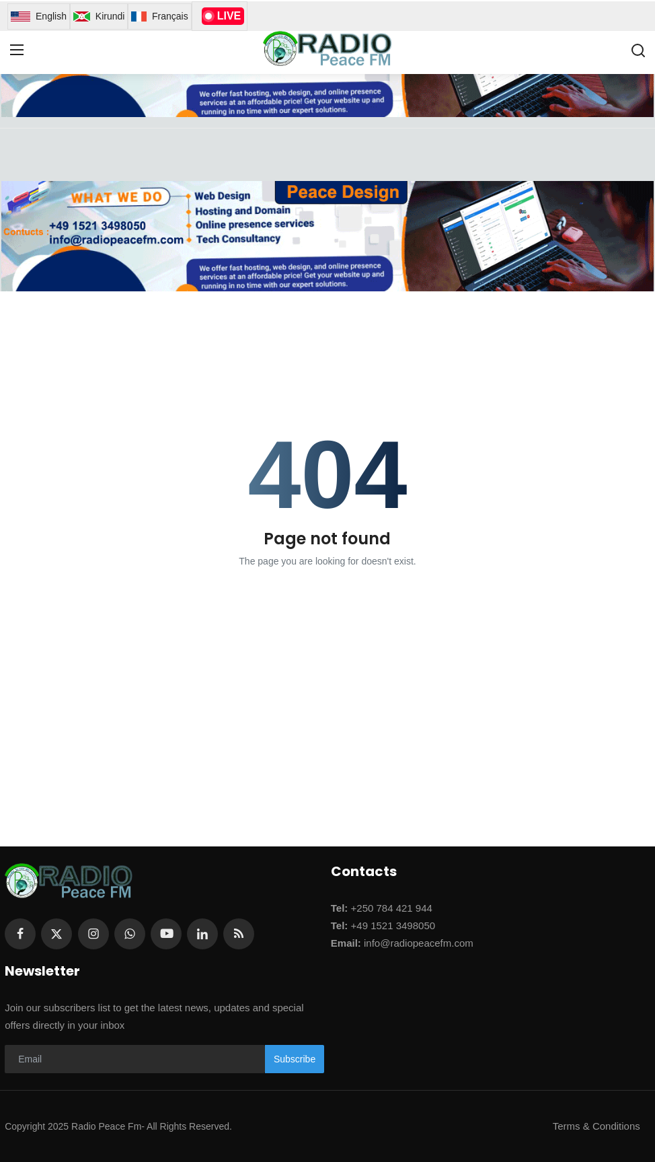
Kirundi (98, 16)
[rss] (238, 933)
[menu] (17, 50)
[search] (638, 50)
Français (159, 16)
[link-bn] (327, 236)
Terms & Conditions (596, 1126)
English (39, 16)
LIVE (223, 16)
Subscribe (294, 1059)
